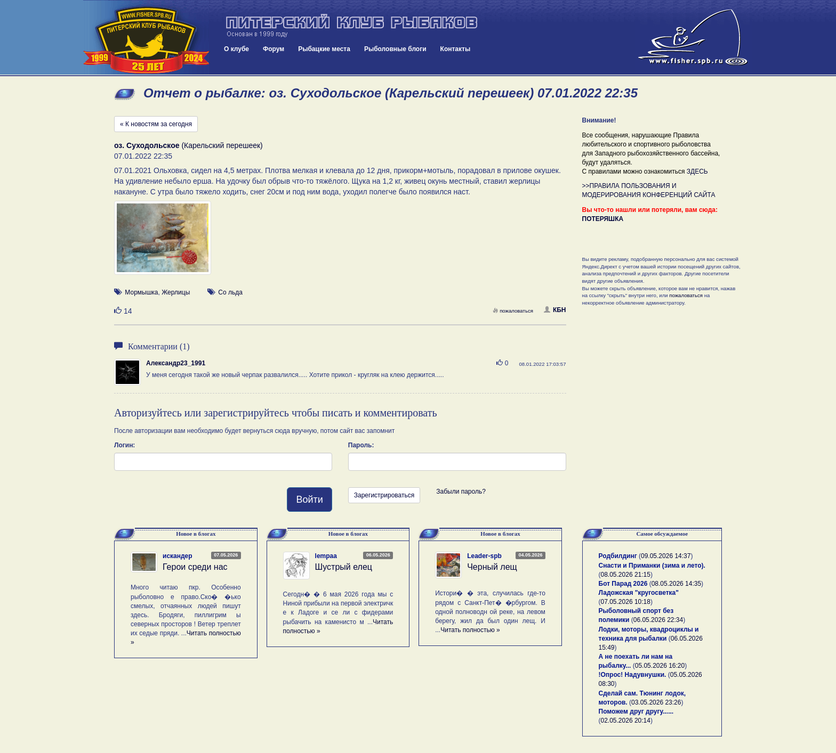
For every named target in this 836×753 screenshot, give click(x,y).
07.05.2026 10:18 (625, 601)
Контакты (455, 49)
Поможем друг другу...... (636, 711)
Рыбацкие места (324, 49)
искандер (177, 556)
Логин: (124, 445)
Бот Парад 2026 (623, 583)
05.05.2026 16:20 (660, 665)
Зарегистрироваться (384, 495)
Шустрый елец (343, 566)
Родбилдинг (618, 556)
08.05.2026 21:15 (625, 574)
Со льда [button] (230, 292)
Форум (273, 49)
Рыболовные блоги (395, 49)
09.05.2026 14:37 (665, 556)
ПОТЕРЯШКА (603, 219)
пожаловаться (513, 311)
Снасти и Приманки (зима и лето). (652, 565)
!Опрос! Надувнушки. (632, 674)
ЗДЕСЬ (697, 171)
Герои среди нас (195, 566)
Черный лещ (492, 566)
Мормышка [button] (141, 292)
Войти (309, 499)
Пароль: (361, 445)
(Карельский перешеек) (188, 145)
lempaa (326, 556)
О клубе (236, 49)
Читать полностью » (470, 630)
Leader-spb (484, 556)
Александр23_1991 (175, 363)
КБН (555, 310)
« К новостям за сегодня (156, 124)
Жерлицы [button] (176, 292)
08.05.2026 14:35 (676, 583)
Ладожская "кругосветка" (639, 592)
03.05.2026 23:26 (656, 702)
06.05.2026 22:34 (658, 620)
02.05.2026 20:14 (625, 720)
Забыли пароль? (461, 491)
